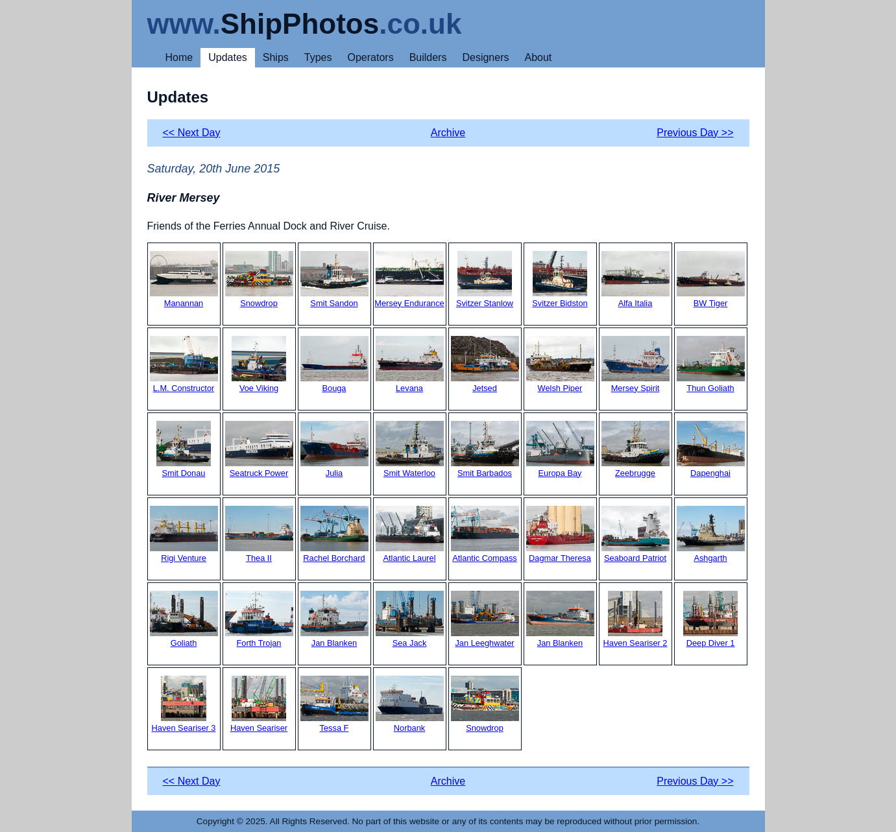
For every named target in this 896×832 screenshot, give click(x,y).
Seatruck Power (259, 449)
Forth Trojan (259, 619)
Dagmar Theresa (560, 534)
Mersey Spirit (635, 364)
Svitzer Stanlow (484, 279)
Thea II (259, 534)
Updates (227, 57)
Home (179, 57)
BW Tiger (711, 279)
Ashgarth (711, 534)
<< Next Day (192, 132)
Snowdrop (259, 279)
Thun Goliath (711, 364)
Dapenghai (711, 449)
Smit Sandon (334, 279)
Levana (410, 364)
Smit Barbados (485, 449)
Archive (448, 132)
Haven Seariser (258, 704)
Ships (276, 57)
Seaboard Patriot (635, 534)
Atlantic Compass (485, 534)
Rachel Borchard (334, 534)
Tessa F (334, 704)
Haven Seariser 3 (184, 704)
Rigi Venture (184, 534)
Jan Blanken (334, 619)
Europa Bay (560, 449)
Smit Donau (183, 449)
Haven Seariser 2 (635, 619)
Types (318, 57)
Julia (334, 449)
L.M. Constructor (184, 364)
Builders (428, 57)
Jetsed (485, 364)
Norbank (410, 704)
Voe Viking (259, 364)
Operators (371, 57)
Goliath (184, 619)
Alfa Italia (635, 279)
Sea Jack (410, 619)
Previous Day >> (695, 132)
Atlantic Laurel (410, 534)
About (537, 57)
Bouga (334, 364)
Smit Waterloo (410, 449)
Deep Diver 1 (710, 619)
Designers (485, 57)
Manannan (184, 279)
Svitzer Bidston (559, 279)
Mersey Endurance (409, 279)
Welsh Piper (560, 364)
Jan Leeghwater (485, 619)
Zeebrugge (635, 449)
